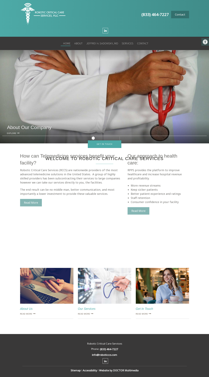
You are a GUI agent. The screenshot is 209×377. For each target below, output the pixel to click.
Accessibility (90, 370)
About (77, 42)
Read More (31, 179)
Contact (180, 14)
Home (66, 42)
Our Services (87, 308)
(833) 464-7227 (155, 14)
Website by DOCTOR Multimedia (119, 370)
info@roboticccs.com (104, 355)
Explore (11, 133)
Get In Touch (104, 144)
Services (126, 42)
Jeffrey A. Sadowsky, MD (101, 42)
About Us (26, 308)
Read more (26, 313)
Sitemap (76, 370)
